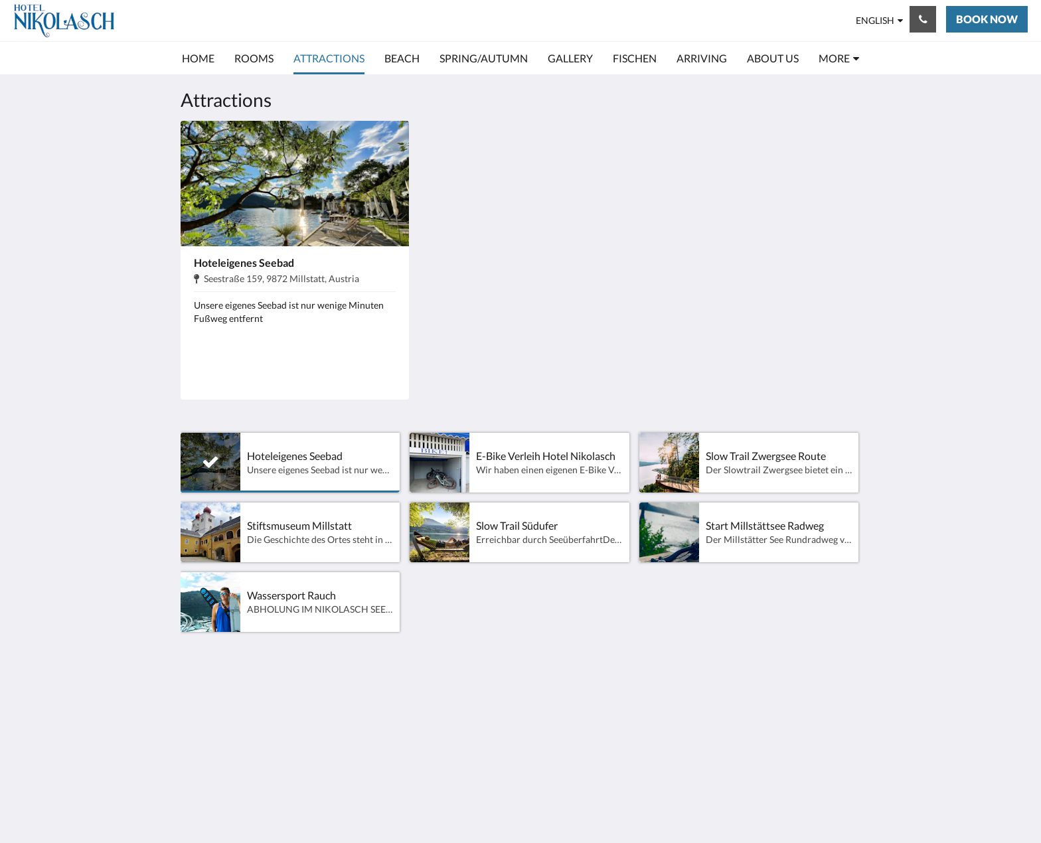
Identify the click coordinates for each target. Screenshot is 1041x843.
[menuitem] (198, 58)
